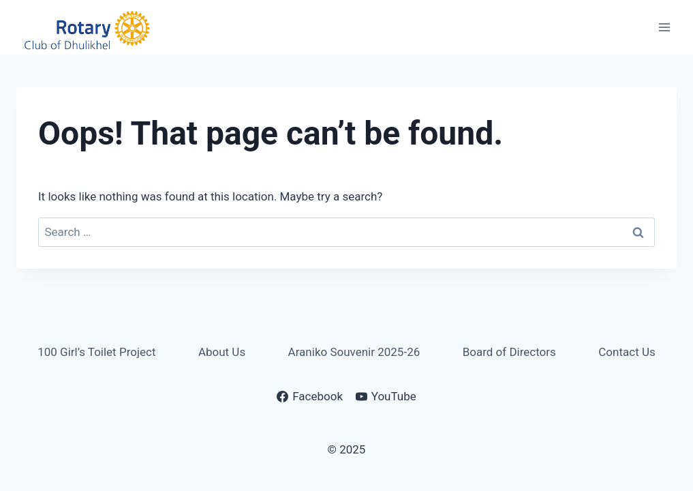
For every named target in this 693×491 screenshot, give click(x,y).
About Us (221, 352)
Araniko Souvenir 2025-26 (354, 352)
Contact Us (626, 352)
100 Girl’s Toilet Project (96, 352)
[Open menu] (664, 27)
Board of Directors (509, 352)
